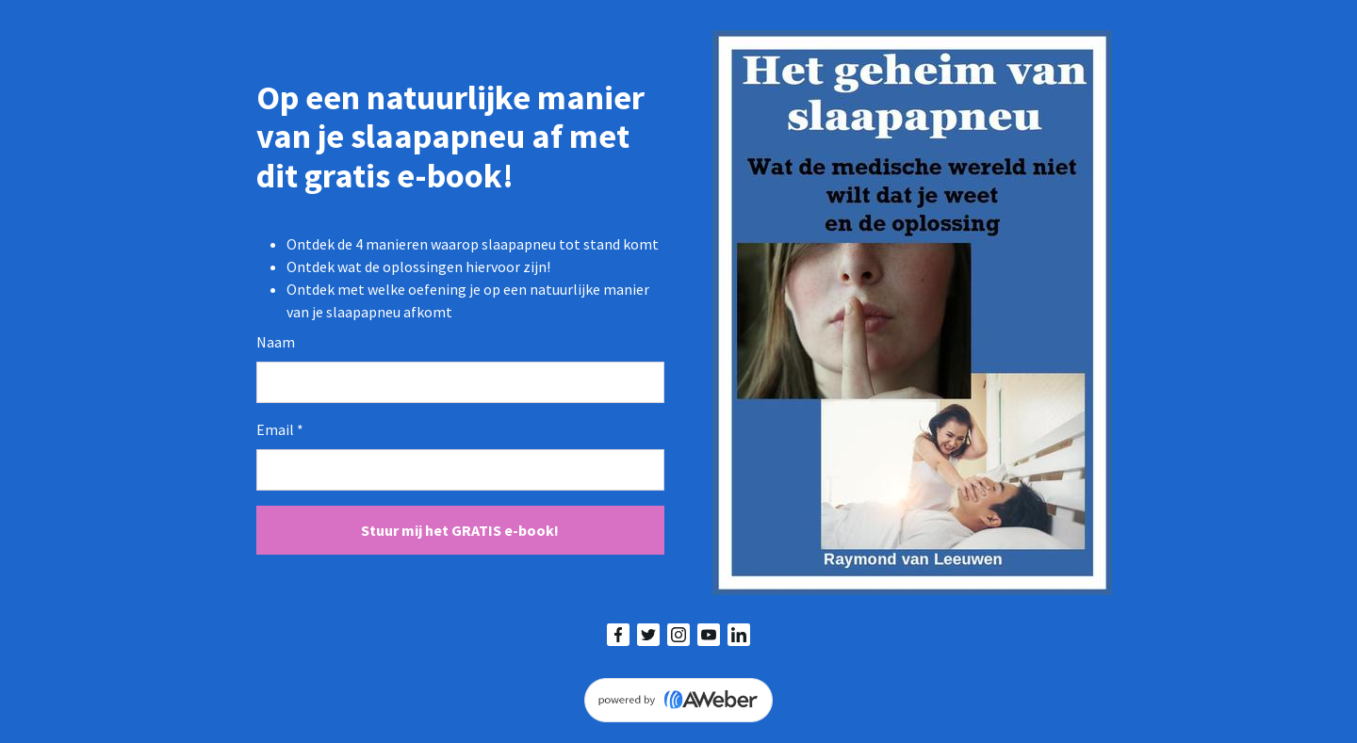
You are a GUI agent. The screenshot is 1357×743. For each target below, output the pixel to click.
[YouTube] (708, 634)
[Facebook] (618, 634)
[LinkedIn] (739, 634)
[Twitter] (648, 634)
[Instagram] (678, 634)
